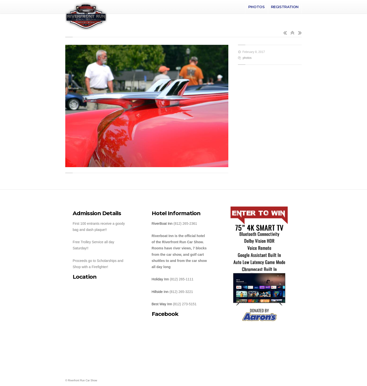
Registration (285, 6)
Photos (256, 6)
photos (247, 58)
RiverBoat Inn (162, 223)
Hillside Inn (160, 292)
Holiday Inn (160, 279)
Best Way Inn (162, 304)
